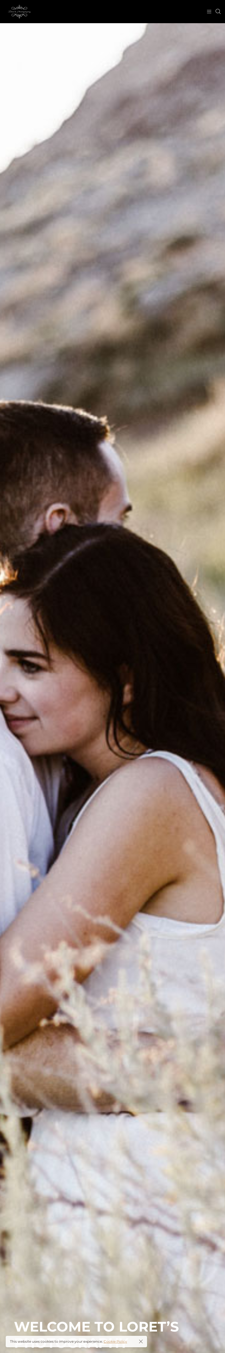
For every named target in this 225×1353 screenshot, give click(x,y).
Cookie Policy (115, 1341)
